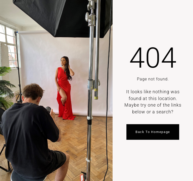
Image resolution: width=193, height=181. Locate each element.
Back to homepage (152, 132)
